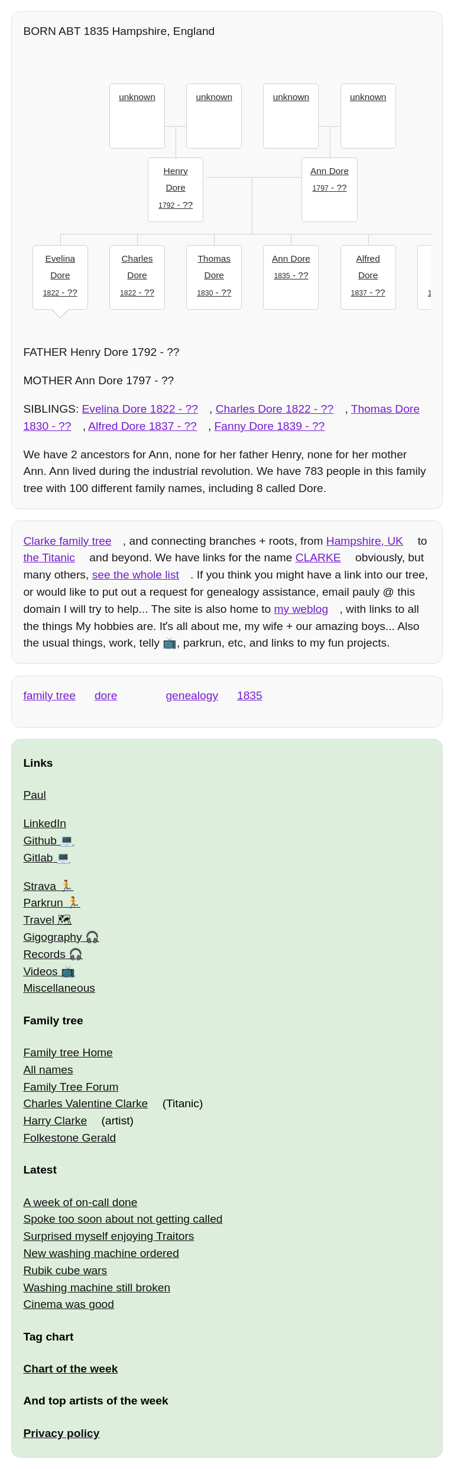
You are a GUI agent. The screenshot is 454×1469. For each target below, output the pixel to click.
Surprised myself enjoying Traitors (108, 1236)
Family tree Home (67, 1052)
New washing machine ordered (101, 1253)
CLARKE (318, 557)
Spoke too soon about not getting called (122, 1219)
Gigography (52, 937)
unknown (137, 97)
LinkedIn (44, 823)
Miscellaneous (59, 988)
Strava (39, 886)
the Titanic (48, 557)
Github (40, 840)
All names (48, 1069)
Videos (40, 971)
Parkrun (43, 902)
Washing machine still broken (96, 1287)
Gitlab (38, 857)
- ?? (176, 186)
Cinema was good (68, 1304)
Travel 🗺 (47, 920)
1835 (249, 695)
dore (106, 695)
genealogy (192, 695)
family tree (49, 695)
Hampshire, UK (364, 541)
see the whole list (135, 574)
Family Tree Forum (70, 1087)
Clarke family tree (67, 541)
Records (44, 954)
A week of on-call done (80, 1202)
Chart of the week (70, 1368)
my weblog (301, 609)
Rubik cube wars (65, 1270)
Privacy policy (61, 1433)
